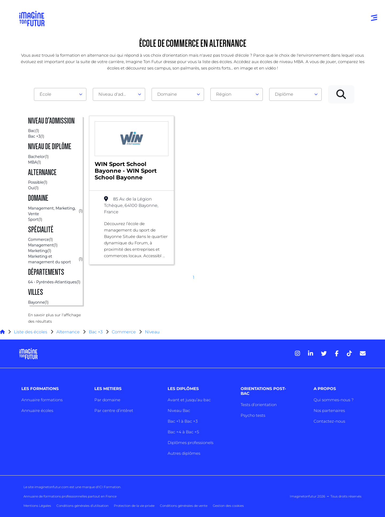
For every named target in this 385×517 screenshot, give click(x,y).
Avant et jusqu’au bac (189, 399)
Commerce (124, 331)
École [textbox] (45, 94)
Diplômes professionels (190, 442)
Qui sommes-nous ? (333, 399)
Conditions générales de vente (183, 506)
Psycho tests (253, 415)
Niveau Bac (179, 410)
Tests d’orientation (259, 404)
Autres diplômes (184, 453)
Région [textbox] (224, 94)
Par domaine (107, 399)
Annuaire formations (42, 399)
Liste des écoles (30, 331)
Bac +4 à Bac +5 (183, 431)
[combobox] (60, 94)
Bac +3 (96, 331)
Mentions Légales (37, 506)
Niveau (152, 331)
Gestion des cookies (228, 506)
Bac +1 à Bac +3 (183, 421)
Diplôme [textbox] (284, 94)
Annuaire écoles (37, 410)
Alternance (68, 331)
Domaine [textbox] (167, 94)
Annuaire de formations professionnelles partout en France (70, 496)
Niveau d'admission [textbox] (116, 94)
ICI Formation (109, 487)
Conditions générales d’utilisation (82, 506)
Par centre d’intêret (113, 410)
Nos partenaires (329, 410)
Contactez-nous (329, 421)
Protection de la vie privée (134, 506)
